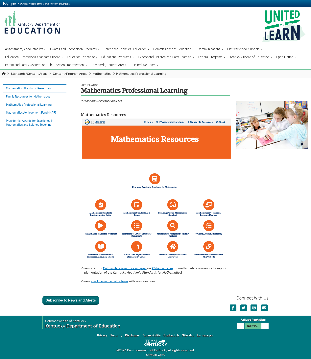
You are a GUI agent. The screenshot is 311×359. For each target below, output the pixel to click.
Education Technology (82, 57)
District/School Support (244, 49)
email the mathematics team (111, 281)
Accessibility (152, 335)
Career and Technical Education (126, 49)
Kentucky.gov (155, 355)
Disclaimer (132, 335)
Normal (252, 326)
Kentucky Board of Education (250, 57)
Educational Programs (117, 57)
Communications (210, 49)
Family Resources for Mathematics (30, 95)
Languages (205, 335)
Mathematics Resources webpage (127, 268)
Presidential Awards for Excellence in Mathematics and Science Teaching (32, 118)
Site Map (188, 335)
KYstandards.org (168, 268)
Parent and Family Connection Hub (28, 65)
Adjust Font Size (253, 320)
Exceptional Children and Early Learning (166, 57)
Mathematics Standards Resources (31, 88)
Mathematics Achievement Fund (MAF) (33, 109)
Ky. (9, 3)
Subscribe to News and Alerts (71, 300)
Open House (286, 57)
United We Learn (145, 65)
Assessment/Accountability (25, 49)
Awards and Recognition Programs (75, 49)
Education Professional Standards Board (34, 57)
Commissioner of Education (173, 49)
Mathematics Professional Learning (33, 102)
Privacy (102, 335)
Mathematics (102, 74)
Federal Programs (211, 57)
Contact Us (171, 335)
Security (116, 335)
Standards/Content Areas (110, 65)
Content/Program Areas (70, 74)
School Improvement (71, 65)
